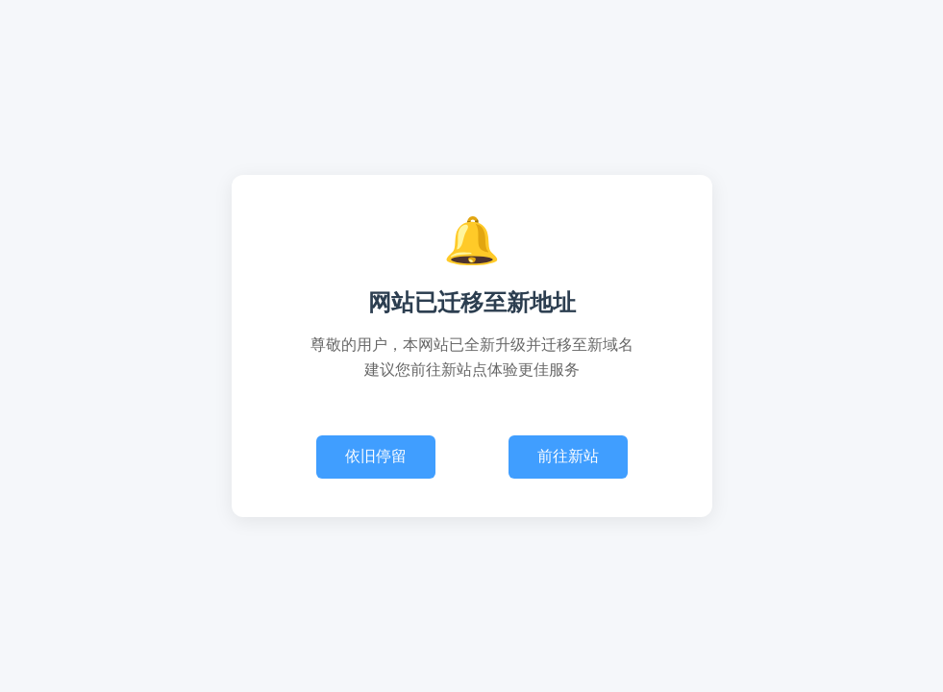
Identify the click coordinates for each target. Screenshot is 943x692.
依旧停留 (376, 456)
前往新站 (568, 456)
